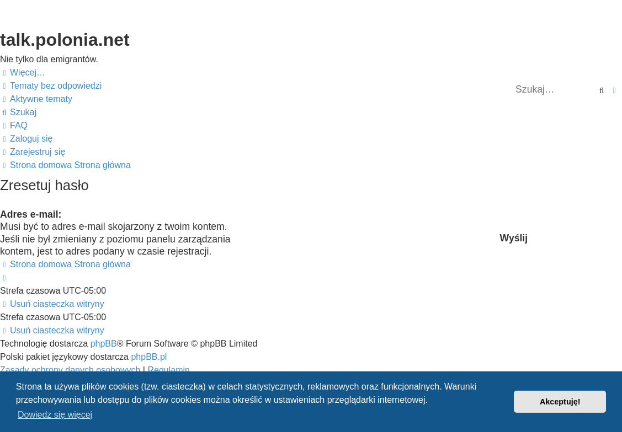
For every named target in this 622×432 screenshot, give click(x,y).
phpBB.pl (149, 356)
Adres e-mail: (30, 214)
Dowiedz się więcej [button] (55, 414)
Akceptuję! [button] (560, 401)
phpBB (104, 343)
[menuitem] (51, 86)
